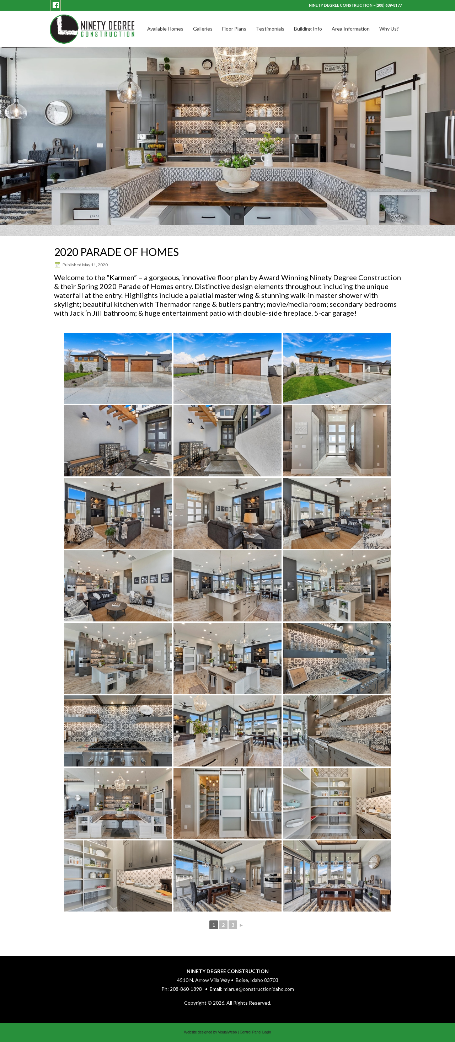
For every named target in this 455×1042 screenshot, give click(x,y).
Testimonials (270, 29)
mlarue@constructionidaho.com (259, 989)
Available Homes (165, 29)
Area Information (351, 29)
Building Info (308, 29)
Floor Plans (234, 29)
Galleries (203, 29)
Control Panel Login (255, 1032)
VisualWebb (227, 1032)
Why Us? (389, 29)
